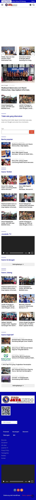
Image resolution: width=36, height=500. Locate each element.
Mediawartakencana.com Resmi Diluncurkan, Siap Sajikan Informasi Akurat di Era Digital (15, 90)
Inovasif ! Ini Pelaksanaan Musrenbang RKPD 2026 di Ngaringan (20, 378)
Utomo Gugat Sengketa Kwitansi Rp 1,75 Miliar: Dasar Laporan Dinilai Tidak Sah (27, 323)
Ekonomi (25, 432)
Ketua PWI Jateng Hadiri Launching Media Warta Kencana (22, 161)
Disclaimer (4, 442)
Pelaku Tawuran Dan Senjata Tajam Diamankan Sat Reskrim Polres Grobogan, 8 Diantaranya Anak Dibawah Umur (19, 58)
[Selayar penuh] (32, 253)
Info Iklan (4, 445)
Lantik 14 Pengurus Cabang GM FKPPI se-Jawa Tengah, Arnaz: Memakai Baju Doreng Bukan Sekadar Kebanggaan (26, 106)
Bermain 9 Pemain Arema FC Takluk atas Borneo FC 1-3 (26, 306)
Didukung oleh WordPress (11, 495)
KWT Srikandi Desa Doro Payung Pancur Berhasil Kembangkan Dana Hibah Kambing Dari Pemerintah (22, 370)
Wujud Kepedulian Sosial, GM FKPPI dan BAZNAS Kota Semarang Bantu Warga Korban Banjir (8, 106)
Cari (2, 129)
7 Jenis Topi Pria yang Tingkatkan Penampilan (16, 364)
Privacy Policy (5, 450)
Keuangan (15, 432)
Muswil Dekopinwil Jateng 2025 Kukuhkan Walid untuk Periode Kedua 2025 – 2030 (26, 205)
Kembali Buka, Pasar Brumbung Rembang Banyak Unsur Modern (22, 340)
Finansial (6, 432)
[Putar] (4, 253)
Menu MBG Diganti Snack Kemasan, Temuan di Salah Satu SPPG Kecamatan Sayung (22, 153)
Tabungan (6, 435)
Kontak (3, 458)
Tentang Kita (5, 453)
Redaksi (3, 455)
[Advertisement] (18, 26)
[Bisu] (29, 253)
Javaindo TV (4, 448)
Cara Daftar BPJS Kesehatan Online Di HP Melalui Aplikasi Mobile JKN (23, 357)
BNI (14, 435)
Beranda (3, 440)
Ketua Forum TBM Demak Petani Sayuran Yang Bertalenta (22, 348)
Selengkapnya (18, 264)
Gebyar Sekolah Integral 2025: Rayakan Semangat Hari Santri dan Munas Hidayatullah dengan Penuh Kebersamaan (9, 323)
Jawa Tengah (4, 85)
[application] (18, 245)
